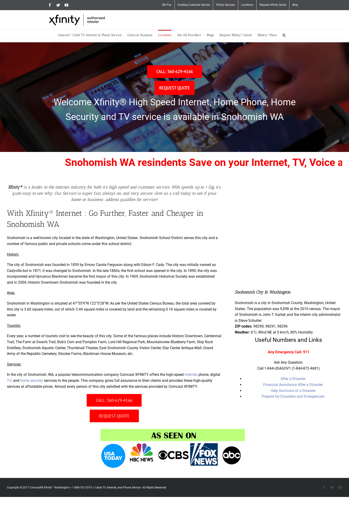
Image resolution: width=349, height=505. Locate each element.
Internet (191, 374)
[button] (284, 35)
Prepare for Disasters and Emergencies (293, 396)
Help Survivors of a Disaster (293, 390)
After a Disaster (293, 379)
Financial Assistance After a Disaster (293, 384)
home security (31, 380)
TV (9, 380)
